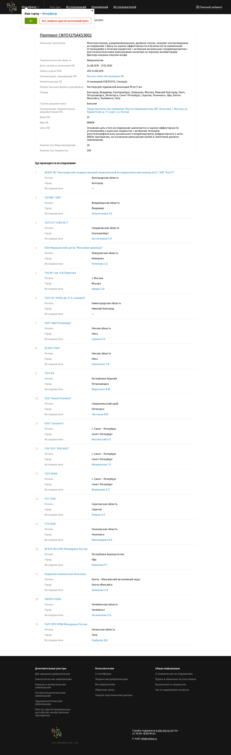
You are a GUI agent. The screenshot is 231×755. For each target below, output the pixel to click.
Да (30, 20)
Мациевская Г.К (101, 464)
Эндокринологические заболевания (48, 703)
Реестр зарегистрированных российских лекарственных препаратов (52, 712)
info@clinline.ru (149, 738)
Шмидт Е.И (98, 288)
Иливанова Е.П (101, 489)
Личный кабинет (211, 7)
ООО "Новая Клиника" (58, 398)
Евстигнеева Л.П (102, 238)
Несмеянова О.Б (101, 615)
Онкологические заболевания (53, 679)
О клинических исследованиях (174, 673)
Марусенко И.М (101, 389)
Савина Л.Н (98, 339)
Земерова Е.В (100, 590)
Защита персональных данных (113, 695)
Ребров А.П (98, 514)
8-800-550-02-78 (164, 730)
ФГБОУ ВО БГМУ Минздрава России (66, 548)
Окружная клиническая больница (65, 574)
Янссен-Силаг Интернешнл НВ (105, 76)
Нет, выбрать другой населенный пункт (65, 20)
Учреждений (99, 7)
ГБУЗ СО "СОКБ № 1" (56, 222)
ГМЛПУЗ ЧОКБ (53, 599)
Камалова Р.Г (100, 564)
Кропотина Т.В (100, 364)
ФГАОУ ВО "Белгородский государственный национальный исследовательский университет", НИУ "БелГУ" (109, 172)
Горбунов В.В (99, 640)
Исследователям (105, 684)
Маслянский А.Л (101, 439)
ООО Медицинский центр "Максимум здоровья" (74, 247)
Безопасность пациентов (170, 684)
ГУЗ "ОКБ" (50, 498)
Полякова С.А (100, 263)
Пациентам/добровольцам (111, 679)
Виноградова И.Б (102, 539)
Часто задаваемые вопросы (172, 689)
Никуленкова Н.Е (102, 213)
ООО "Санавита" (54, 423)
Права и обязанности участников (175, 679)
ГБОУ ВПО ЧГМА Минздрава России (66, 624)
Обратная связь (104, 689)
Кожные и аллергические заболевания (50, 686)
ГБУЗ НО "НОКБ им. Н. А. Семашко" (65, 297)
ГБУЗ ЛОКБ (51, 473)
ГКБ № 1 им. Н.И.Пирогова (60, 272)
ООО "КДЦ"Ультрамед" (58, 323)
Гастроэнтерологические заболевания (50, 694)
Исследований (76, 7)
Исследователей (124, 7)
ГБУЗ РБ (49, 373)
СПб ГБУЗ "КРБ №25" (57, 448)
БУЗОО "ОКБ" (52, 348)
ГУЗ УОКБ (50, 523)
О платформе (103, 673)
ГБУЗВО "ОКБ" (53, 197)
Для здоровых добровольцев (52, 673)
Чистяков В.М (100, 414)
